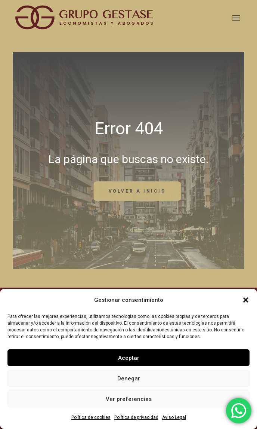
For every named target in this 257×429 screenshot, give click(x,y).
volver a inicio (173, 191)
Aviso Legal (174, 417)
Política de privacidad (136, 417)
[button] (246, 300)
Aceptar (128, 358)
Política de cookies (91, 417)
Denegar (128, 378)
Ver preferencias (129, 399)
